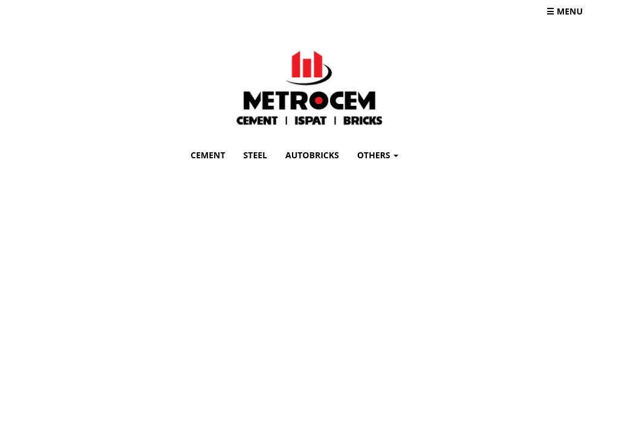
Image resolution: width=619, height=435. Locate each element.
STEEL (255, 155)
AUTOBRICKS (312, 155)
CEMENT (212, 155)
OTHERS (377, 155)
